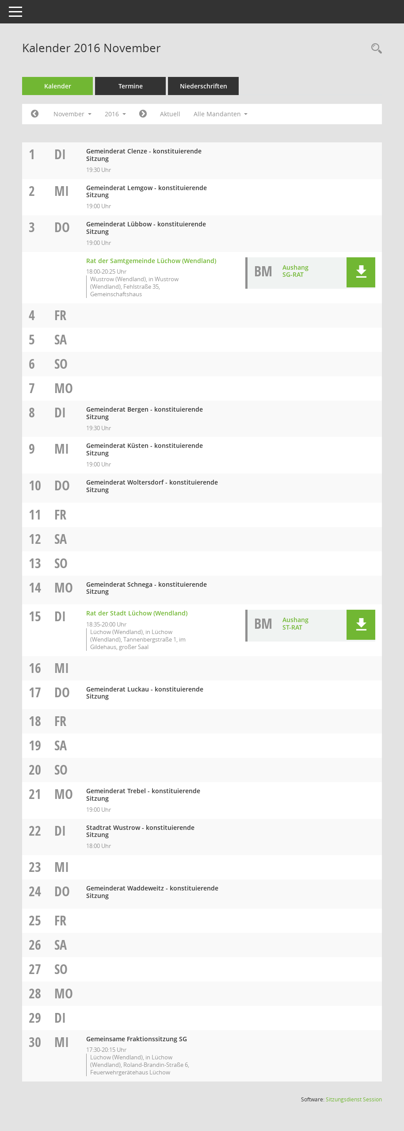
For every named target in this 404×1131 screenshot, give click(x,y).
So (61, 364)
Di (60, 154)
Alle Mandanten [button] (221, 114)
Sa (60, 339)
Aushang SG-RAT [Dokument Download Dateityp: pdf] (295, 271)
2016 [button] (115, 114)
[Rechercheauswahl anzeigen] (374, 49)
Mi (61, 191)
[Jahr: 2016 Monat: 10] (34, 114)
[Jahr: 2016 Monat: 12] (143, 114)
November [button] (72, 114)
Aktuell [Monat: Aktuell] (170, 114)
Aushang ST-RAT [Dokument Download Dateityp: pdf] (295, 623)
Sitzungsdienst (354, 1099)
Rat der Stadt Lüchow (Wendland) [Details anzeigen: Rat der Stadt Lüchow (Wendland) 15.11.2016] (136, 613)
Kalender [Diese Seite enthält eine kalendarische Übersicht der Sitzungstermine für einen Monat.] (57, 86)
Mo (63, 388)
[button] (361, 272)
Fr (60, 315)
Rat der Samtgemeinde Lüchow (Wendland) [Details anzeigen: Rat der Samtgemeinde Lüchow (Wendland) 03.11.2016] (151, 260)
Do (62, 227)
